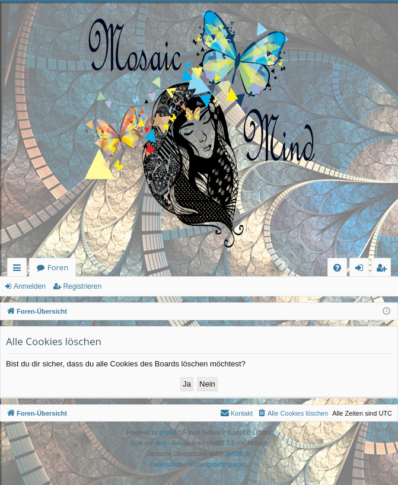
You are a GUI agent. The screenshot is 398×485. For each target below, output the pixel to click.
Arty (160, 443)
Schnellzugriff (19, 269)
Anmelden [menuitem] (362, 269)
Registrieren (82, 286)
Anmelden (30, 286)
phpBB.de (238, 454)
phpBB (168, 432)
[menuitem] (337, 268)
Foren (57, 267)
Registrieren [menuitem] (383, 269)
